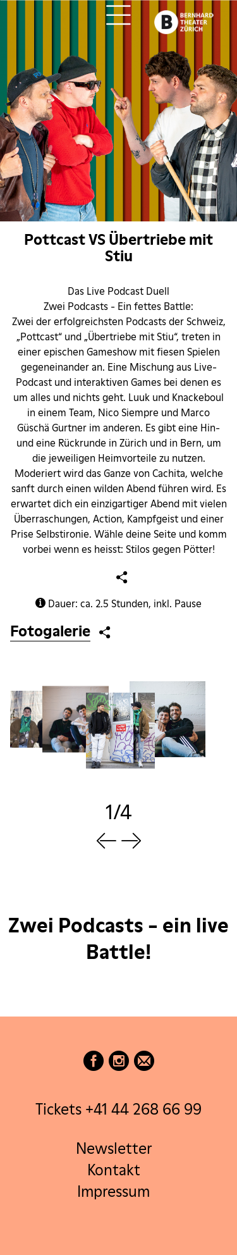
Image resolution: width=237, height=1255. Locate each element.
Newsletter (114, 1149)
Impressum (113, 1191)
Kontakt (113, 1170)
